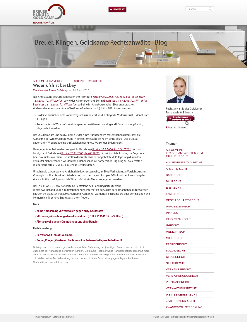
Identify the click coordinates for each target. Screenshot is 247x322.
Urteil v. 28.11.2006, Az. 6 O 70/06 (80, 153)
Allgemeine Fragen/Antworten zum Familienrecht (184, 153)
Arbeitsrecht (176, 168)
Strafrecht (175, 263)
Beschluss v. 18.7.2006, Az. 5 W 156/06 (125, 101)
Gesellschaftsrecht (182, 200)
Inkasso (172, 212)
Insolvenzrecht (178, 219)
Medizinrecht (176, 231)
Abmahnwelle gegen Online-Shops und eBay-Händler (67, 222)
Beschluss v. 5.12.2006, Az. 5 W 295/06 (55, 104)
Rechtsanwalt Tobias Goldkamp (50, 90)
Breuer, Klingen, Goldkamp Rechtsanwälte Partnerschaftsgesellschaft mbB (79, 240)
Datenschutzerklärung (63, 317)
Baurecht (173, 181)
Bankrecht (174, 175)
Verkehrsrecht (178, 269)
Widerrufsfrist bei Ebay (54, 85)
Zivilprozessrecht (180, 300)
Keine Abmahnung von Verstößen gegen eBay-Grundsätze (70, 211)
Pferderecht (176, 244)
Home (36, 317)
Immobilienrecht (179, 206)
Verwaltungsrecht (181, 288)
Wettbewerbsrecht (181, 294)
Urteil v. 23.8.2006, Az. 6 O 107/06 (111, 149)
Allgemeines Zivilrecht (49, 81)
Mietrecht (174, 237)
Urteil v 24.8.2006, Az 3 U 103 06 (112, 97)
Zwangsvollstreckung (184, 307)
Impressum (45, 317)
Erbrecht (173, 187)
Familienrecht (177, 193)
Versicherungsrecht (183, 275)
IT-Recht (73, 81)
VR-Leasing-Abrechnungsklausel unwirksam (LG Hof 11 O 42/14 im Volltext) (80, 216)
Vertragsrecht (92, 81)
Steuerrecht (176, 256)
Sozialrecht (175, 250)
